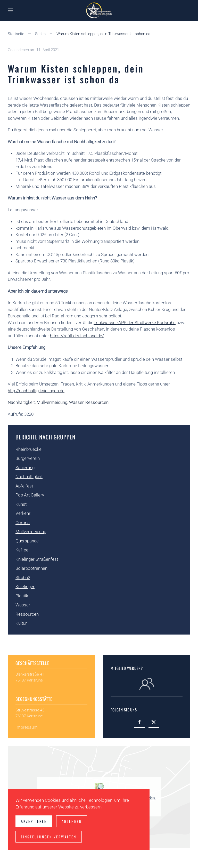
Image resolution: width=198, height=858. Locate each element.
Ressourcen (97, 402)
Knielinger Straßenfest (36, 559)
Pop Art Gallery (29, 495)
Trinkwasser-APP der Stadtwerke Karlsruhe (135, 322)
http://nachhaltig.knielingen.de (36, 390)
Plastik (21, 595)
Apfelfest (24, 485)
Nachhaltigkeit (21, 402)
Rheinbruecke (28, 449)
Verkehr (22, 513)
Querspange (27, 540)
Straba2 (22, 577)
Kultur (21, 623)
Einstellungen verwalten (48, 836)
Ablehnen (72, 821)
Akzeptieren (34, 821)
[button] (10, 10)
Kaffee (21, 549)
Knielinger (25, 586)
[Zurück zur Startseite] (99, 10)
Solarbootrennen (31, 568)
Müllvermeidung (52, 402)
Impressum (26, 727)
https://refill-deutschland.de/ (77, 335)
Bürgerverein (27, 458)
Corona (22, 522)
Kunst (21, 504)
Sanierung (25, 467)
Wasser (76, 402)
